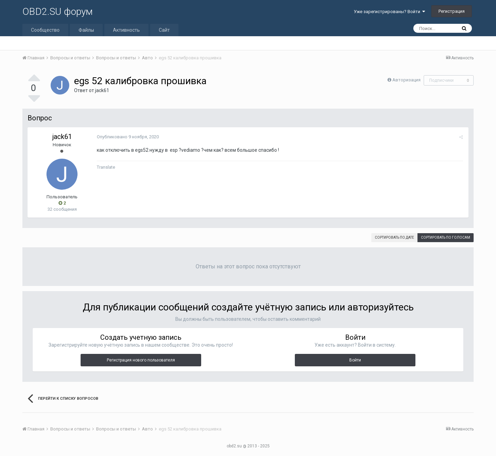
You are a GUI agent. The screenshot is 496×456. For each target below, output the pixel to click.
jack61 (102, 90)
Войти (355, 360)
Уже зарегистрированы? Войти (389, 11)
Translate (105, 167)
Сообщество (45, 30)
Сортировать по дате (394, 237)
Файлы (86, 30)
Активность (126, 30)
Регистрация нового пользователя (141, 360)
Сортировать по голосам (445, 237)
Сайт (164, 30)
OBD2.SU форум (57, 11)
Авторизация (406, 79)
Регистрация (451, 11)
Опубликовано (127, 136)
